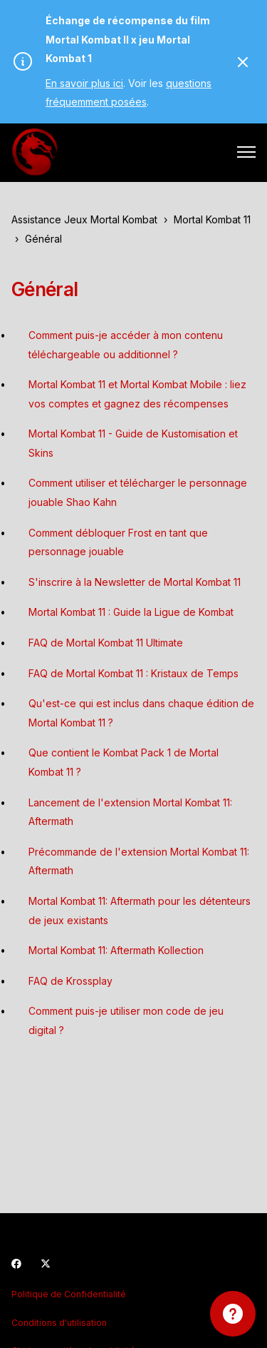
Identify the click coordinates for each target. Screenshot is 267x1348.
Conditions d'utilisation (59, 1322)
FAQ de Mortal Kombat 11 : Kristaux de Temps (133, 673)
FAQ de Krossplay (70, 981)
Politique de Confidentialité (68, 1294)
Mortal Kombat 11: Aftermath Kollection (116, 950)
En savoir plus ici (84, 83)
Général (43, 239)
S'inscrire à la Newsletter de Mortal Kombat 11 (134, 582)
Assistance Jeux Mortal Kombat (84, 219)
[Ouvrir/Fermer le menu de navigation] (246, 152)
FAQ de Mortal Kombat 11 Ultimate (105, 643)
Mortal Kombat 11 (212, 219)
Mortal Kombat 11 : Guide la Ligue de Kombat (131, 612)
